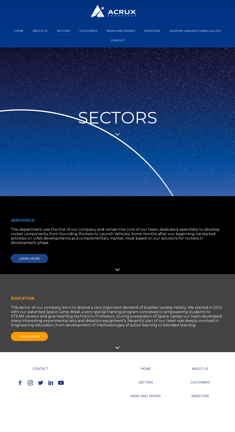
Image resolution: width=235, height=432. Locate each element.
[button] (29, 258)
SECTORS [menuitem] (63, 30)
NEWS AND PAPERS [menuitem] (121, 30)
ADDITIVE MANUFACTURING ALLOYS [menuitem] (195, 30)
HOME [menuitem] (18, 30)
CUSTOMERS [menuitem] (88, 30)
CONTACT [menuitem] (118, 40)
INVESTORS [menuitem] (152, 30)
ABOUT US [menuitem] (40, 30)
